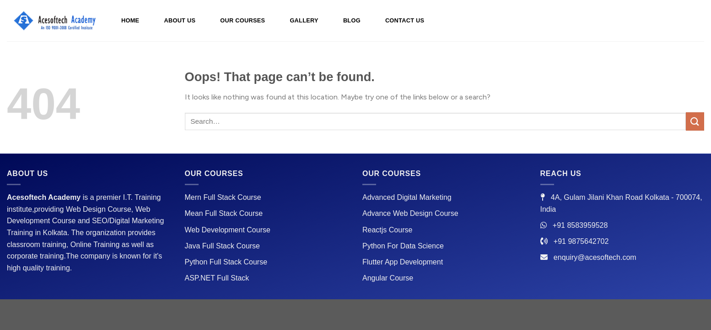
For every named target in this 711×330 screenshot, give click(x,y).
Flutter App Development (402, 262)
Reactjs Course (387, 230)
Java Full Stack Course (222, 246)
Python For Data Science (403, 246)
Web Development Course (227, 230)
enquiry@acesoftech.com (595, 257)
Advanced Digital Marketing (407, 197)
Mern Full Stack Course (223, 197)
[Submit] (695, 121)
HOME (130, 20)
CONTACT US (405, 20)
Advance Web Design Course (410, 213)
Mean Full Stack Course (224, 213)
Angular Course (387, 278)
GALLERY (304, 20)
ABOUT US (179, 20)
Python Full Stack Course (226, 262)
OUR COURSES (242, 20)
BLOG (352, 20)
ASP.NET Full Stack (217, 278)
